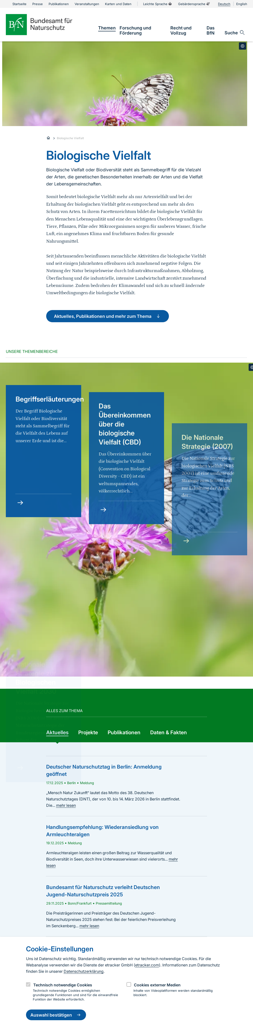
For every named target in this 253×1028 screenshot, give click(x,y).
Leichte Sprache (157, 4)
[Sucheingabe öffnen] (235, 32)
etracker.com (147, 965)
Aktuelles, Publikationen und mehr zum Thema (107, 316)
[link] (107, 27)
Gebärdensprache (194, 4)
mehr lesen (66, 805)
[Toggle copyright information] (242, 46)
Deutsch (224, 4)
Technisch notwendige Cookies (62, 984)
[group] (57, 733)
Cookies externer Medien (157, 984)
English (241, 4)
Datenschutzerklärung (84, 971)
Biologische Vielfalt (70, 138)
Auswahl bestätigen (56, 1015)
